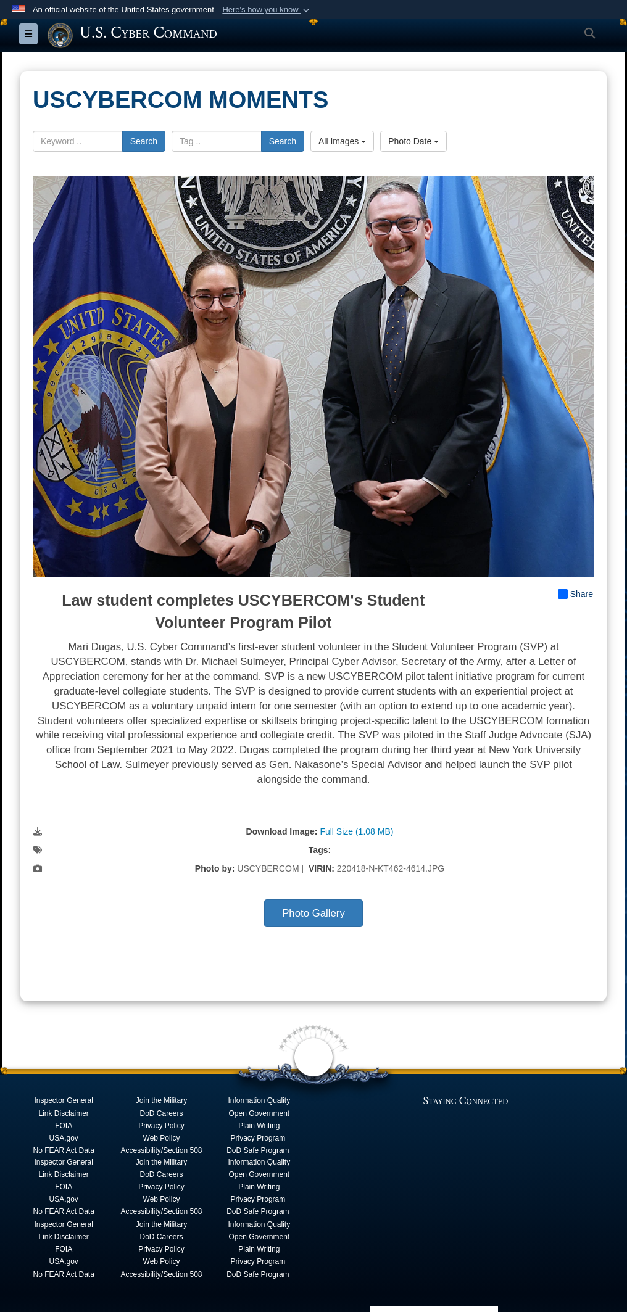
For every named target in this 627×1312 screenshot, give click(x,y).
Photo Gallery (313, 913)
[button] (267, 10)
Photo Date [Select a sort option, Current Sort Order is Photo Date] (413, 141)
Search (143, 141)
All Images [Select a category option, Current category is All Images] (342, 141)
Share (575, 593)
